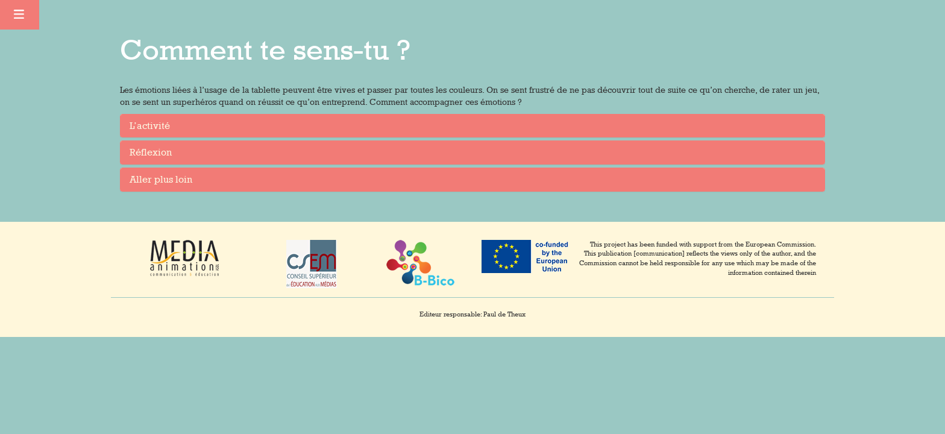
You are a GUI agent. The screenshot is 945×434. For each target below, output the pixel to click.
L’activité (150, 125)
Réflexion (151, 152)
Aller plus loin (161, 179)
